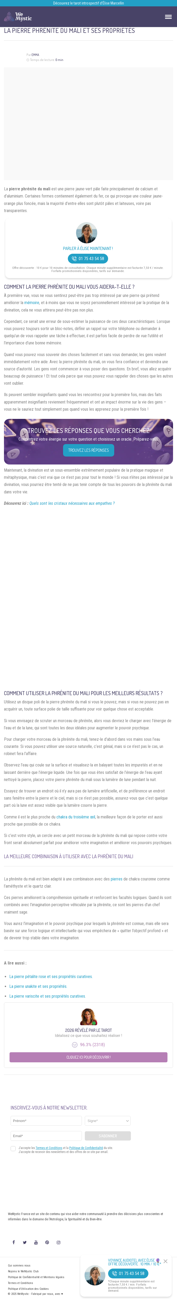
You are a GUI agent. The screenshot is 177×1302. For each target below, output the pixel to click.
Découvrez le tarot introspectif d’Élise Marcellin (88, 3)
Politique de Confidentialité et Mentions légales (36, 1277)
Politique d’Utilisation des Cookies (28, 1289)
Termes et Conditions (20, 1283)
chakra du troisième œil (75, 816)
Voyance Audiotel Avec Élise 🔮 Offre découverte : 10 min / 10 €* (134, 1262)
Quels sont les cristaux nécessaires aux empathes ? (72, 503)
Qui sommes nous (19, 1265)
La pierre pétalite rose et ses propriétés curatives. (51, 976)
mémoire (31, 302)
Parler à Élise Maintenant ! (88, 248)
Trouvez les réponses (88, 450)
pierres (116, 879)
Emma (35, 55)
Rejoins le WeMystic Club (23, 1271)
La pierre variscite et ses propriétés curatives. (47, 996)
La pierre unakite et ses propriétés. (38, 986)
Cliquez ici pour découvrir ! (89, 1057)
